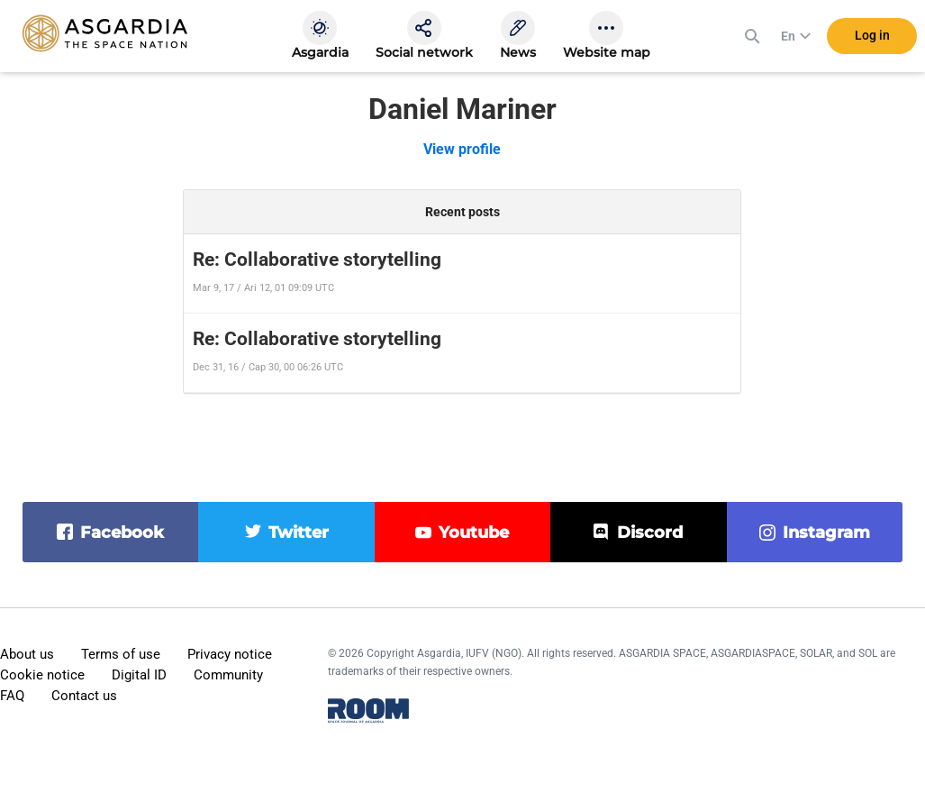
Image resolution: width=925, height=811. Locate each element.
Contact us (84, 696)
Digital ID (139, 675)
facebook (122, 532)
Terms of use (120, 654)
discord (650, 532)
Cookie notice (42, 675)
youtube (474, 532)
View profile (462, 149)
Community (228, 675)
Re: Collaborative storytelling (317, 259)
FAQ (12, 696)
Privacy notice (229, 654)
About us (27, 654)
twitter (298, 532)
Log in (872, 35)
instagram (826, 532)
